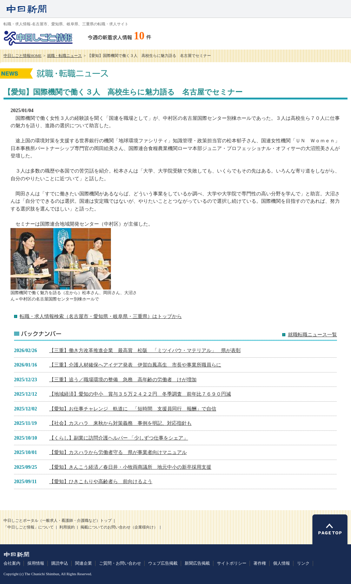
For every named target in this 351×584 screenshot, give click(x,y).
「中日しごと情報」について (29, 527)
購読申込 (59, 563)
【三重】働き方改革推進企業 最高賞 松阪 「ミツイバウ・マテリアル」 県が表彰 (145, 350)
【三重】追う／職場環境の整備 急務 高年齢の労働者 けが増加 (123, 379)
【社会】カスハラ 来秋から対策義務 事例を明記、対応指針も (120, 423)
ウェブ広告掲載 (163, 563)
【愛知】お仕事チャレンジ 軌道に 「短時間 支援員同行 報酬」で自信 (132, 408)
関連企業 (83, 563)
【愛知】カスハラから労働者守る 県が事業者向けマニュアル (118, 452)
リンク (303, 563)
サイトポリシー (231, 563)
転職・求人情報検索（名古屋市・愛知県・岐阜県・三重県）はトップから (101, 316)
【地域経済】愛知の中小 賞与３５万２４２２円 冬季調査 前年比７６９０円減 (140, 394)
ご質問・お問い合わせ (120, 563)
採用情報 (35, 563)
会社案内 (12, 563)
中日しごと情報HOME (22, 56)
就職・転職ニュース (64, 56)
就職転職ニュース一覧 (312, 334)
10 (139, 36)
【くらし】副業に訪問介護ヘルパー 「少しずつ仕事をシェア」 (118, 438)
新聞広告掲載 (197, 563)
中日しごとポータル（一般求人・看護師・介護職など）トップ (58, 521)
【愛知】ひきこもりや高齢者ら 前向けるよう (100, 481)
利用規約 (67, 527)
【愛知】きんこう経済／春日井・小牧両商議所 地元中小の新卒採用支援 (130, 467)
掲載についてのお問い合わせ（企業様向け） (119, 527)
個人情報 (281, 563)
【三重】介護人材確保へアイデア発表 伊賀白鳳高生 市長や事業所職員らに (135, 365)
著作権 (259, 563)
